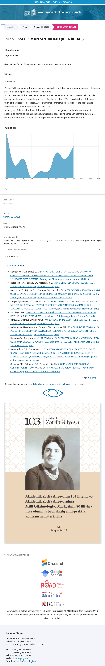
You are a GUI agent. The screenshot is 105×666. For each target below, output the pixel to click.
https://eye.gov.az (20, 658)
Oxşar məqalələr (14, 265)
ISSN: (36, 2)
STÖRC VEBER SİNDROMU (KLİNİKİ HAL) (74, 282)
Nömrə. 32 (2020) (41, 27)
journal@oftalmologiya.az (25, 661)
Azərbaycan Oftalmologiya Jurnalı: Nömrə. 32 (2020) (35, 323)
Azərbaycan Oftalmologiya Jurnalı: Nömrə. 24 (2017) (35, 286)
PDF (9, 189)
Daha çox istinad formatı (16, 249)
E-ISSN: (57, 2)
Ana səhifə (11, 27)
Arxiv (25, 27)
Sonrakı (93, 377)
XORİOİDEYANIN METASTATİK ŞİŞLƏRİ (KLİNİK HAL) (71, 319)
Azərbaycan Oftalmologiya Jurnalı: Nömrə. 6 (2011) (34, 334)
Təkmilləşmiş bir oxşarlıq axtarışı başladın (52, 384)
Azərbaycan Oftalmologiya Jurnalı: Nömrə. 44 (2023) (64, 279)
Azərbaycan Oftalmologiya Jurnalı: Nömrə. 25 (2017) (74, 308)
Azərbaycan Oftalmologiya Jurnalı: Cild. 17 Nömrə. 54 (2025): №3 (41, 297)
